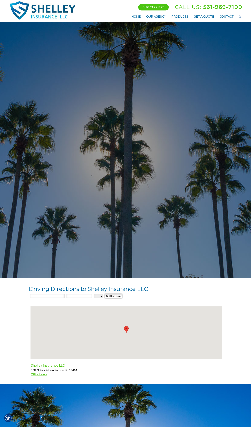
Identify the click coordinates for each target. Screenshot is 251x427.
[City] (79, 296)
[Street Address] (47, 296)
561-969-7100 (208, 7)
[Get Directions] (113, 296)
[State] (98, 296)
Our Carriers (153, 7)
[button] (126, 329)
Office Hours (39, 374)
